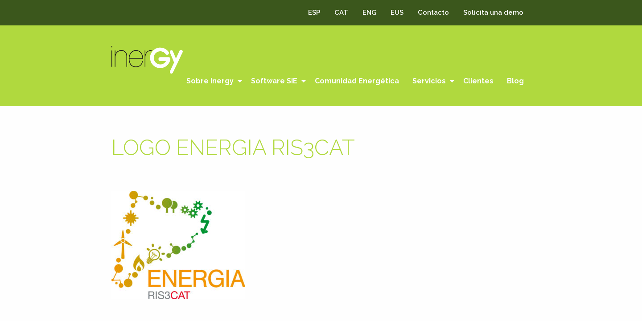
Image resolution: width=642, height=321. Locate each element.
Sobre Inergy (210, 81)
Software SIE (274, 81)
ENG (369, 12)
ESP (314, 12)
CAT (341, 12)
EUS (397, 12)
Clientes (478, 81)
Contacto (433, 12)
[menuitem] (212, 81)
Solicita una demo (493, 12)
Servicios (429, 81)
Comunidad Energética (357, 81)
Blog (515, 81)
